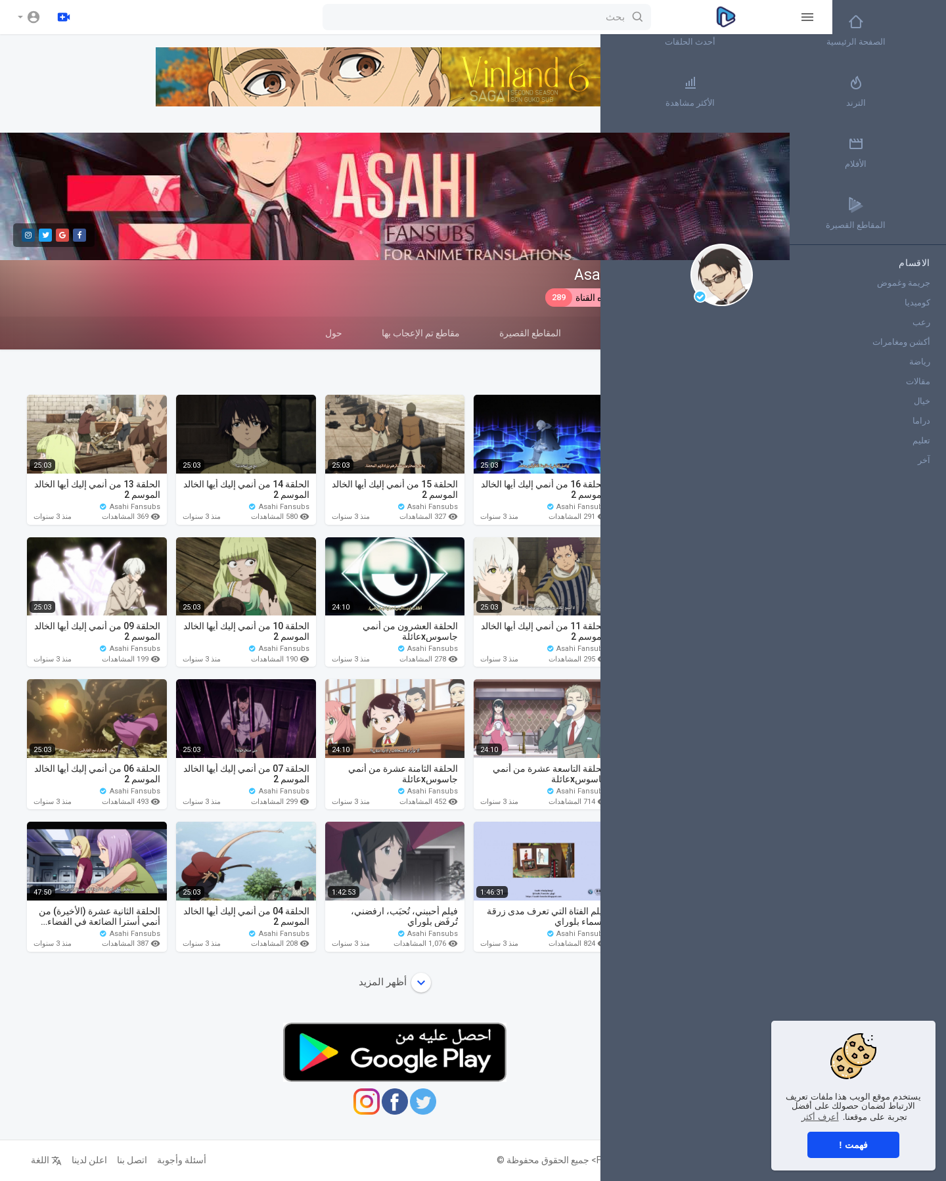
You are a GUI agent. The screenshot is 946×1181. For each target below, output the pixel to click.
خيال (922, 401)
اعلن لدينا (82, 1160)
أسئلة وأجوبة (174, 1160)
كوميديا (917, 302)
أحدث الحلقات (821, 30)
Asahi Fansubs (618, 275)
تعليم (921, 440)
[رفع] (64, 17)
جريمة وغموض (903, 283)
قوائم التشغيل (619, 333)
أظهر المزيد (387, 982)
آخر (924, 460)
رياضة (919, 362)
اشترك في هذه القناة (600, 297)
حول (326, 333)
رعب (921, 322)
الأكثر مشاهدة (821, 91)
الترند (900, 91)
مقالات (918, 381)
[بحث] (429, 17)
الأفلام (900, 152)
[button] (29, 17)
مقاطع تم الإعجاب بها (413, 333)
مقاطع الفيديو (710, 338)
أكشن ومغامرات (901, 342)
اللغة (39, 1160)
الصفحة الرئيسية (900, 30)
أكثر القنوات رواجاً (821, 152)
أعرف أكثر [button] (820, 1117)
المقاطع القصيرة (523, 333)
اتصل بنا (125, 1160)
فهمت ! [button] (853, 1145)
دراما (921, 421)
